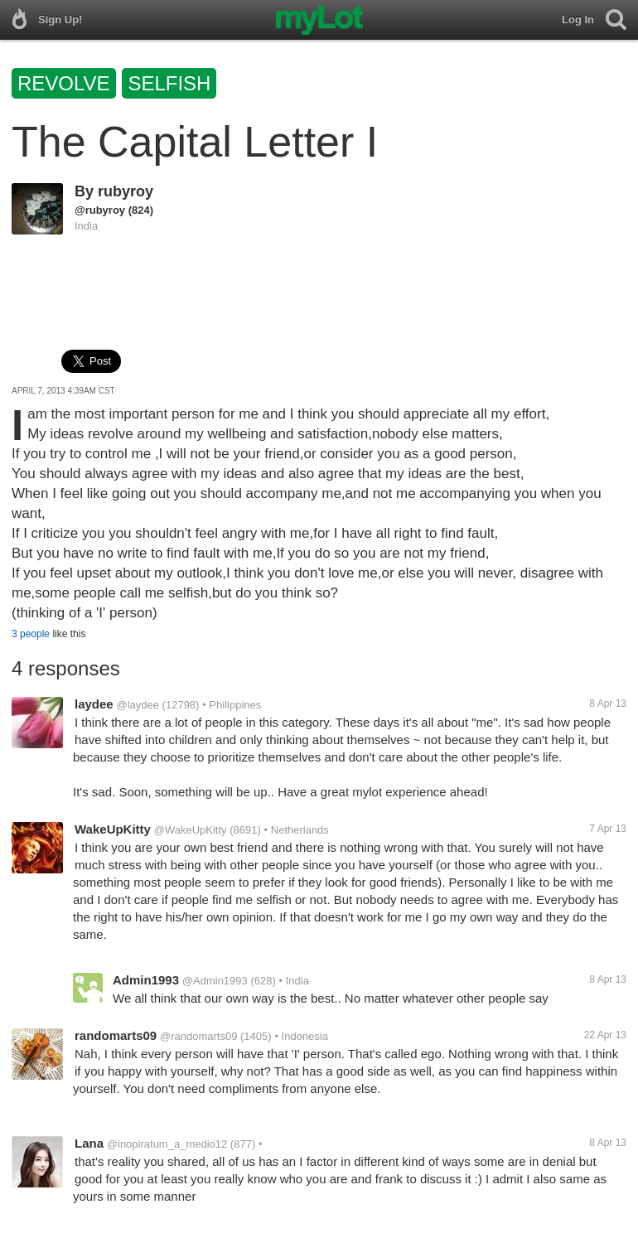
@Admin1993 (215, 980)
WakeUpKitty (113, 829)
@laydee (137, 705)
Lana (89, 1143)
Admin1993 (146, 980)
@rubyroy (100, 210)
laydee (94, 704)
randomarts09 (116, 1035)
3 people (31, 634)
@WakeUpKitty (190, 830)
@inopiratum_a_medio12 (167, 1144)
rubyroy (125, 191)
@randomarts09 (198, 1036)
